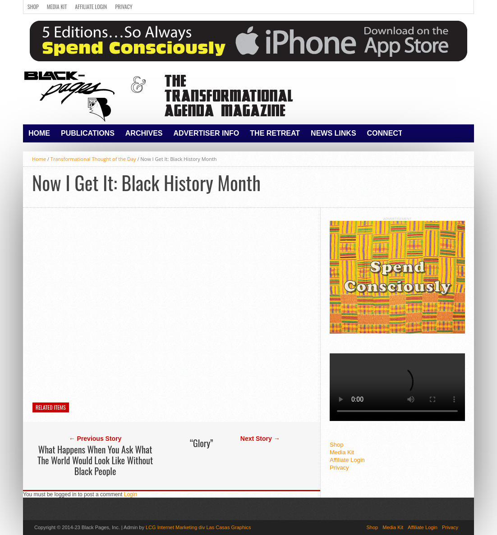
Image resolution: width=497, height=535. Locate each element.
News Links (333, 133)
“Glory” (201, 443)
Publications (88, 133)
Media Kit (57, 6)
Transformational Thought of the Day (93, 158)
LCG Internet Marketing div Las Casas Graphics (198, 527)
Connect (385, 133)
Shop (33, 6)
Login (130, 494)
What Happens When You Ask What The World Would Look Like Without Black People (95, 460)
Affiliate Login (91, 6)
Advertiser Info (206, 133)
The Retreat (275, 133)
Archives (144, 133)
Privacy (123, 6)
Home (39, 133)
